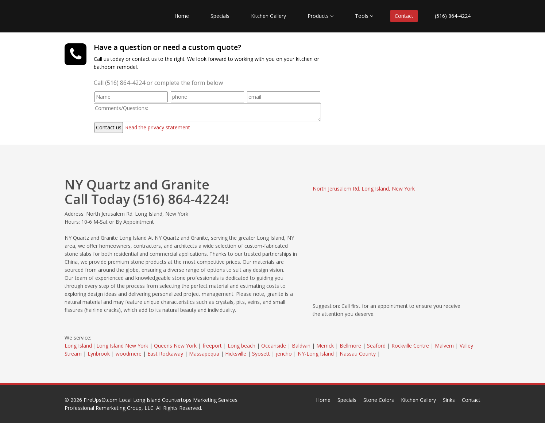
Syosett (261, 353)
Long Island (78, 345)
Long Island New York (122, 345)
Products (320, 15)
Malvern (444, 345)
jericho (284, 353)
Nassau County (358, 353)
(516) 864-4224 (453, 15)
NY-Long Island (316, 353)
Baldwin (301, 345)
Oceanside (273, 345)
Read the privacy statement (157, 127)
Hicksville (235, 353)
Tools (364, 15)
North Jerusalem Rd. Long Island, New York (364, 188)
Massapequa (204, 353)
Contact (404, 15)
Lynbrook (99, 353)
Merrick (325, 345)
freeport (212, 345)
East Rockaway (165, 353)
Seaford (376, 345)
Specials (219, 15)
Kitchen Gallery (268, 15)
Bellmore (350, 345)
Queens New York (175, 345)
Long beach (241, 345)
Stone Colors (378, 399)
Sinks (449, 399)
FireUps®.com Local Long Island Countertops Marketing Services (160, 399)
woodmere (129, 353)
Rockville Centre (410, 345)
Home (181, 15)
